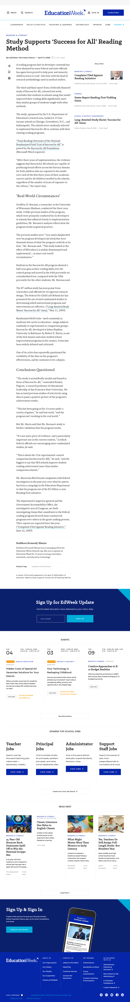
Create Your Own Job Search (65, 791)
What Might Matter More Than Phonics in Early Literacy (78, 844)
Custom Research (111, 987)
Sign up (80, 619)
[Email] (51, 618)
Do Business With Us (109, 959)
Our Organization (50, 963)
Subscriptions (88, 963)
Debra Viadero (80, 128)
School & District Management (89, 116)
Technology (77, 25)
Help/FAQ (67, 967)
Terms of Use (16, 998)
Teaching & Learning (54, 25)
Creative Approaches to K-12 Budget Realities (103, 668)
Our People (47, 971)
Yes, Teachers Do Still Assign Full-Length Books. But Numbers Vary (109, 844)
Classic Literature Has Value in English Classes (47, 825)
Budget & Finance (96, 661)
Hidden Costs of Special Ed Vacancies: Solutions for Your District (22, 672)
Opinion (91, 25)
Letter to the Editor (46, 818)
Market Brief (117, 25)
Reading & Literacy (16, 35)
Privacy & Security (65, 661)
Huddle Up (25, 698)
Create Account (19, 930)
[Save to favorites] (9, 72)
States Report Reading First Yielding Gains (95, 99)
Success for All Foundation (45, 148)
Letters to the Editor (71, 963)
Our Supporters (49, 976)
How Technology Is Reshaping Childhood (59, 670)
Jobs (102, 25)
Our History (47, 967)
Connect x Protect (69, 694)
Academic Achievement (41, 566)
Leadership (11, 25)
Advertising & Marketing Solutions (108, 967)
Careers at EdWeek (50, 980)
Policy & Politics (30, 25)
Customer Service (70, 971)
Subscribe (113, 13)
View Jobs (17, 772)
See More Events (65, 716)
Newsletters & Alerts (91, 967)
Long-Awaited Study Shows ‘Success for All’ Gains (97, 121)
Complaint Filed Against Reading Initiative (88, 77)
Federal (78, 94)
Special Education (24, 661)
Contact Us (68, 958)
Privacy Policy (33, 998)
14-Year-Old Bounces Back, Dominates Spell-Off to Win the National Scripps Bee (16, 847)
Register (11, 696)
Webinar (10, 665)
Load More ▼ (65, 893)
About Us (47, 958)
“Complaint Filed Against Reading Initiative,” (41, 526)
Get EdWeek (88, 958)
